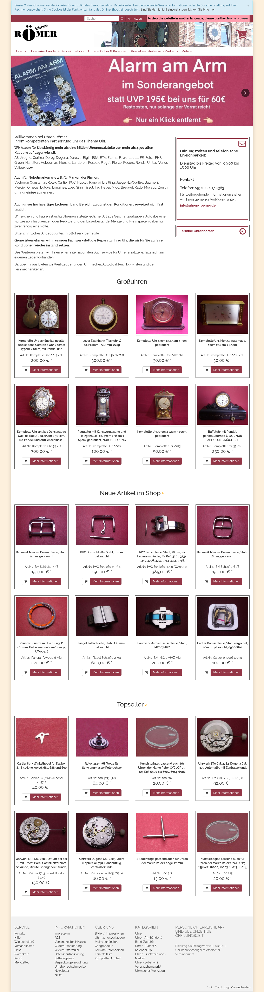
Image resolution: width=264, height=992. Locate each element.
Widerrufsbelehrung (68, 946)
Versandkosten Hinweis (70, 941)
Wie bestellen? (24, 941)
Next (245, 93)
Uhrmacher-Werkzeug (150, 970)
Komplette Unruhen (108, 958)
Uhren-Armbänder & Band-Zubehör (57, 51)
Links (17, 950)
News (58, 974)
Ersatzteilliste (103, 954)
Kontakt (19, 933)
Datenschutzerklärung (69, 954)
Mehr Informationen (45, 370)
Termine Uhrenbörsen (197, 231)
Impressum (62, 933)
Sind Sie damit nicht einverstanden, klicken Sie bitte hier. (178, 9)
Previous (18, 93)
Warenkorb (21, 954)
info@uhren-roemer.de (82, 233)
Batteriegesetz (64, 958)
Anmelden (136, 18)
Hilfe (17, 937)
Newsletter (62, 970)
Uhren (20, 51)
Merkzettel (21, 962)
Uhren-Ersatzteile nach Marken (154, 51)
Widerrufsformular (67, 950)
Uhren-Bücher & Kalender (107, 51)
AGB (57, 937)
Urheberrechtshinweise (70, 966)
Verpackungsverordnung (71, 962)
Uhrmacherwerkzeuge (110, 937)
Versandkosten (24, 946)
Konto (18, 958)
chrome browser (236, 18)
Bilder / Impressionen (109, 933)
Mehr (187, 51)
